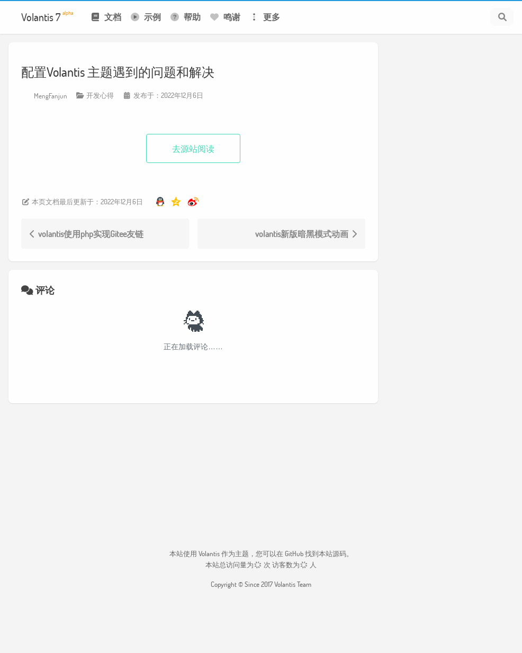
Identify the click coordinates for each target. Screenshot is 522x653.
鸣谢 (224, 16)
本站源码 (332, 553)
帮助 (185, 16)
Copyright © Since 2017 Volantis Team (261, 584)
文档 (105, 16)
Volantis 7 (47, 16)
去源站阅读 (193, 148)
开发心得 (100, 95)
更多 (264, 16)
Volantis (209, 553)
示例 (145, 16)
